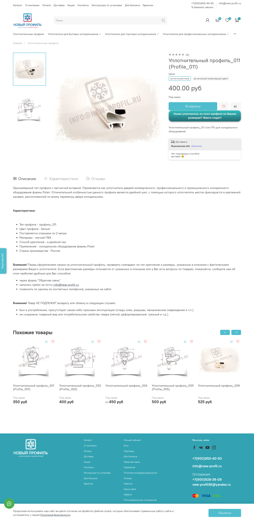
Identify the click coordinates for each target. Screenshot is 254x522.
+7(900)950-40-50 (202, 3)
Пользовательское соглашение (140, 500)
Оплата (46, 5)
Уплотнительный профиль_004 (126, 385)
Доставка (59, 5)
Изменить (196, 146)
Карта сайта (130, 489)
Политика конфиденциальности (140, 472)
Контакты (83, 5)
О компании (32, 5)
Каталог (17, 5)
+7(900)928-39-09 (207, 479)
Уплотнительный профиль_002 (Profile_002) (80, 387)
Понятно (224, 513)
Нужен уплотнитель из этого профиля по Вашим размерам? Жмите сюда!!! (204, 116)
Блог (126, 445)
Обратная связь (132, 461)
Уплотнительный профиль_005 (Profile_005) (173, 387)
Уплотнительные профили (28, 34)
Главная (17, 43)
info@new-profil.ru (230, 3)
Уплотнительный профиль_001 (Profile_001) (33, 387)
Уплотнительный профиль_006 (219, 385)
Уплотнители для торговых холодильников (132, 34)
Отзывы (128, 478)
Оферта (128, 494)
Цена (172, 73)
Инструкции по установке (107, 5)
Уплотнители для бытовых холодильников (74, 34)
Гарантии (148, 5)
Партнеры (129, 451)
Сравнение (129, 467)
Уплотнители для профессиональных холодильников (196, 34)
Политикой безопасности (55, 514)
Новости (128, 483)
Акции (71, 5)
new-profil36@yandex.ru (211, 484)
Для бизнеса (132, 5)
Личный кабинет (132, 440)
